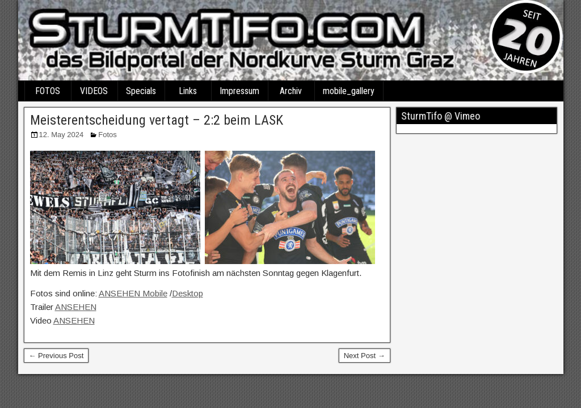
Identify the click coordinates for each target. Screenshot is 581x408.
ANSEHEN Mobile (133, 293)
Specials (141, 91)
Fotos (107, 134)
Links (188, 91)
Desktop (187, 293)
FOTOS (47, 91)
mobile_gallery (348, 91)
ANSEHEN (75, 307)
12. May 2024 (61, 134)
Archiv (291, 91)
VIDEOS (94, 91)
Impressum (239, 91)
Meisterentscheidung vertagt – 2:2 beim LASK (156, 120)
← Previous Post (56, 355)
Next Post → (364, 355)
